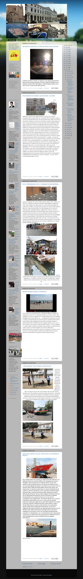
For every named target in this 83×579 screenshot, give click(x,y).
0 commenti (46, 446)
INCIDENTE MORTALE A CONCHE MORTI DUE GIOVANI (40, 46)
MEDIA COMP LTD (14, 383)
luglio (68, 123)
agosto (68, 79)
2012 (67, 69)
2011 (67, 137)
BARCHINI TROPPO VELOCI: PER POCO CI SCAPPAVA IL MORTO (70, 117)
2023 (67, 47)
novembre (69, 73)
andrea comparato (14, 388)
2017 (67, 59)
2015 (67, 63)
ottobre (68, 75)
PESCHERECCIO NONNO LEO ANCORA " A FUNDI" (39, 96)
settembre (69, 77)
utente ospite (13, 392)
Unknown (12, 385)
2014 (67, 65)
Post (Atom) (29, 566)
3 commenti (46, 284)
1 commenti (46, 88)
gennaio (69, 135)
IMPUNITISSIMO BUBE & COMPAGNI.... (35, 291)
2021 (67, 51)
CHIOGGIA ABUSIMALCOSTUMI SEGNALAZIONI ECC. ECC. (14, 379)
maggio (68, 127)
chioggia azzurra (14, 390)
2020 (67, 53)
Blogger (50, 575)
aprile (68, 129)
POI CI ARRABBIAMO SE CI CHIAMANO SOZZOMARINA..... (41, 184)
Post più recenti (27, 563)
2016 (67, 61)
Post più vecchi (55, 563)
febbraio (69, 133)
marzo (68, 131)
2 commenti (46, 358)
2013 (67, 67)
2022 (67, 49)
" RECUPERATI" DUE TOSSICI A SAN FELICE (37, 366)
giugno (68, 125)
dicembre (69, 71)
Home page (12, 40)
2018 (67, 57)
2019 (67, 55)
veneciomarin (13, 394)
